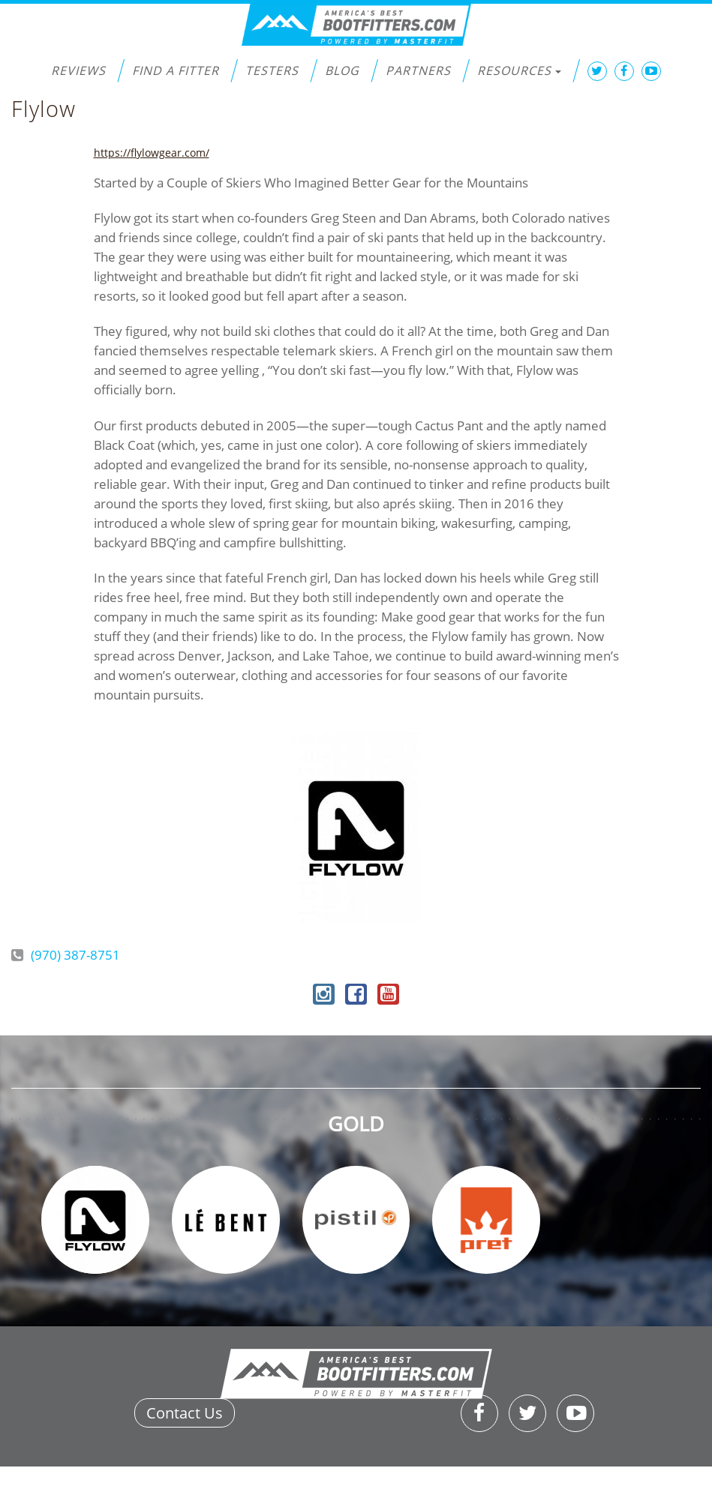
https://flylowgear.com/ (151, 152)
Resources (519, 70)
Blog (342, 70)
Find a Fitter (175, 70)
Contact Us (184, 1413)
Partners (418, 70)
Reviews (78, 70)
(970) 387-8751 (75, 954)
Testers (272, 70)
